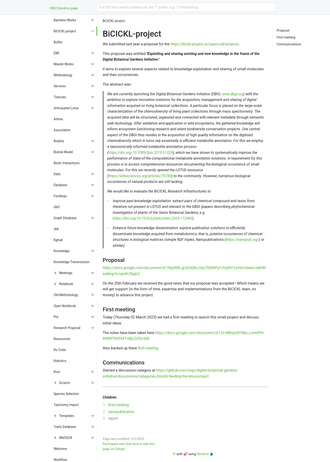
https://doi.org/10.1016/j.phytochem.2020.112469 (152, 218)
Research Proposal (67, 328)
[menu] (74, 238)
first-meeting (148, 348)
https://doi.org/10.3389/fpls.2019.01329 (140, 152)
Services (60, 86)
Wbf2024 (65, 438)
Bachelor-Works (65, 20)
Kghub (58, 240)
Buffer (58, 42)
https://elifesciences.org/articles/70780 (139, 176)
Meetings (65, 273)
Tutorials (60, 97)
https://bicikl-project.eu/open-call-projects (204, 44)
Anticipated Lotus (66, 108)
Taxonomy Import (66, 405)
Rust (57, 372)
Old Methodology (66, 295)
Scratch (64, 383)
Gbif (57, 207)
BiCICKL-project (65, 31)
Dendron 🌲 (205, 454)
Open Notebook (65, 306)
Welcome (60, 449)
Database (60, 185)
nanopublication (121, 412)
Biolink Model (63, 152)
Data (57, 174)
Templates (66, 416)
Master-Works (64, 64)
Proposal (283, 30)
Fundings (60, 196)
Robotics (60, 361)
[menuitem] (74, 20)
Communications (289, 44)
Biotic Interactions (67, 163)
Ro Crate (60, 350)
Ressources (62, 339)
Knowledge (61, 251)
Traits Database (65, 427)
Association (62, 130)
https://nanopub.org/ (242, 239)
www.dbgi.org (232, 94)
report (113, 418)
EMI (56, 53)
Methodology (63, 75)
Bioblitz (59, 141)
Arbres (58, 119)
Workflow (60, 460)
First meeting (286, 37)
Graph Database (65, 218)
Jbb (56, 229)
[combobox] (186, 7)
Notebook (66, 284)
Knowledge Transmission (71, 262)
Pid (56, 317)
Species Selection (66, 394)
